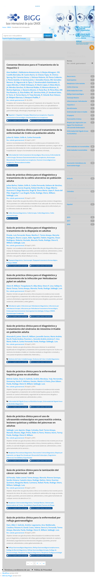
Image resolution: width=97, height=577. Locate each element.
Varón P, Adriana (23, 381)
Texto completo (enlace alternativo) (41, 120)
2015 (68, 217)
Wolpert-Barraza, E (16, 97)
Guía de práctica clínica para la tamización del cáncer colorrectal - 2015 (33, 471)
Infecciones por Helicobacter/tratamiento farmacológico (39, 308)
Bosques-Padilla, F (32, 97)
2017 (68, 221)
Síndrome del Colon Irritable (77, 112)
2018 (68, 224)
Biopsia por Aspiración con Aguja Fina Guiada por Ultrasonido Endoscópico (76, 125)
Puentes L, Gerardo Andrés (35, 339)
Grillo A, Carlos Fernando (30, 137)
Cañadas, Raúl (37, 430)
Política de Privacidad (43, 570)
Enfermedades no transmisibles (78, 146)
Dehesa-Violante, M (40, 77)
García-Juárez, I (28, 80)
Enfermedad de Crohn (74, 91)
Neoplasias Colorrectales (76, 83)
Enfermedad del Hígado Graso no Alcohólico (77, 132)
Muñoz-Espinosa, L (14, 90)
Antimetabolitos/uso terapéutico (37, 117)
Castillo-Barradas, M (15, 75)
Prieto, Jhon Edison (53, 381)
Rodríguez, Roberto (14, 240)
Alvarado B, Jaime (14, 336)
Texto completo (12, 165)
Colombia (70, 191)
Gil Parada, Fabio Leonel (16, 477)
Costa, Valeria (34, 527)
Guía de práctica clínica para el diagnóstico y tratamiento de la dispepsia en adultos (32, 229)
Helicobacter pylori (14, 306)
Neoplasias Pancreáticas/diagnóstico (20, 453)
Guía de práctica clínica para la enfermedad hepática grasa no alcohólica (31, 373)
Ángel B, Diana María (38, 190)
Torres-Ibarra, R (22, 95)
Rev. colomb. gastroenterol (15, 100)
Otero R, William (13, 286)
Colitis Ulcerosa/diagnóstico (17, 213)
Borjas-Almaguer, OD (51, 72)
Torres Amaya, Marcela (49, 235)
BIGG (9, 27)
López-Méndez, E (13, 85)
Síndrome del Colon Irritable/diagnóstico (46, 359)
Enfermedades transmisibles (77, 150)
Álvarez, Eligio (19, 432)
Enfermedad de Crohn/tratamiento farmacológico (24, 155)
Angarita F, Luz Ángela (20, 193)
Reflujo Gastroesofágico (75, 94)
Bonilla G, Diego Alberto (47, 188)
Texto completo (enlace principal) (17, 120)
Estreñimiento (72, 108)
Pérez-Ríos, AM (56, 90)
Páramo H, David (21, 527)
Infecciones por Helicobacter (77, 101)
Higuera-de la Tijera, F (25, 82)
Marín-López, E (43, 85)
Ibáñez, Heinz (45, 480)
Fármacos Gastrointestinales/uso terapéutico (31, 157)
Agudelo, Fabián (39, 237)
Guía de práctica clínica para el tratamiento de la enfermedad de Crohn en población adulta (34, 131)
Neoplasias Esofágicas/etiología (51, 553)
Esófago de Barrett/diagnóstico (17, 550)
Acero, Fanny (56, 432)
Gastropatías (71, 80)
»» (43, 563)
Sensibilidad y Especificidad (23, 458)
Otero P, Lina (48, 286)
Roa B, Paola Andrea (15, 339)
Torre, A (11, 95)
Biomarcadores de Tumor (15, 505)
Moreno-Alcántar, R (50, 87)
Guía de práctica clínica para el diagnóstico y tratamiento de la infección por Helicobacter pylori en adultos (32, 278)
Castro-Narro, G (30, 75)
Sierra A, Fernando (48, 527)
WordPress (5, 573)
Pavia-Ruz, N (44, 90)
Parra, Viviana (45, 432)
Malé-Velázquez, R (28, 85)
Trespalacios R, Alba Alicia (31, 286)
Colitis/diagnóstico (43, 213)
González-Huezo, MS (44, 80)
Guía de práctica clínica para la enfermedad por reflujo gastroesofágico (34, 519)
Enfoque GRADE (12, 263)
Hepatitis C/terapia (22, 115)
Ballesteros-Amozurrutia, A (30, 72)
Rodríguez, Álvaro (14, 237)
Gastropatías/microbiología (35, 311)
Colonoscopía (49, 503)
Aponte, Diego (24, 430)
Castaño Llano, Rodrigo (29, 480)
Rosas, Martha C (32, 235)
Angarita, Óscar (53, 237)
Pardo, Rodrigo (36, 193)
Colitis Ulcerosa (72, 87)
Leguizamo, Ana (38, 525)
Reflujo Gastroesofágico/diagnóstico (20, 547)
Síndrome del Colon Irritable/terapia (20, 359)
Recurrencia (46, 155)
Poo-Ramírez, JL (13, 92)
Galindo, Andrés (32, 379)
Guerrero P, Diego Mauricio (18, 190)
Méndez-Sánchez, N (17, 87)
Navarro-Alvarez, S (30, 90)
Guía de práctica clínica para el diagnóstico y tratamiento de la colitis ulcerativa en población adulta (34, 178)
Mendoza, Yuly (46, 379)
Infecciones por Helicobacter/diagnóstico (34, 306)
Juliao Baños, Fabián (15, 185)
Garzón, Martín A (37, 381)
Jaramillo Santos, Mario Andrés (49, 336)
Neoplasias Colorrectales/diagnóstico (20, 503)
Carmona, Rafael (36, 482)
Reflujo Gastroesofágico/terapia (38, 550)
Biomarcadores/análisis (22, 162)
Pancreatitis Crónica (74, 119)
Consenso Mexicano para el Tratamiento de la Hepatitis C (33, 66)
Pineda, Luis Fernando (16, 235)
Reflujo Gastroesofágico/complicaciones (46, 547)
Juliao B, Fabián (13, 137)
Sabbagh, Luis (12, 195)
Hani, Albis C (12, 525)
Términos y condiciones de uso (17, 570)
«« (28, 563)
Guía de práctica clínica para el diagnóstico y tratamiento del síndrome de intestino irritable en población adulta (34, 329)
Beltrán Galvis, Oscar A (16, 379)
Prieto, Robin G (32, 432)
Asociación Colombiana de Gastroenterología (76, 164)
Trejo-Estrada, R (35, 95)
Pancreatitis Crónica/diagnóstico (44, 453)
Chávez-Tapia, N (44, 75)
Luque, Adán (27, 237)
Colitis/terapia (32, 213)
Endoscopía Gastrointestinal (16, 311)
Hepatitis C (12, 115)
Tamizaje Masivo (38, 503)
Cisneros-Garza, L (23, 77)
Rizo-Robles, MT (26, 92)
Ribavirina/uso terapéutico (38, 115)
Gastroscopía (28, 260)
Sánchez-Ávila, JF (41, 92)
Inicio (4, 27)
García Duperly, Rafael (27, 188)
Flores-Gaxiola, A (15, 80)
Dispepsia (70, 115)
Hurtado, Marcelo (30, 240)
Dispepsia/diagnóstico (15, 260)
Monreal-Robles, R (33, 87)
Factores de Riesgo (48, 505)
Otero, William (49, 193)
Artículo (70, 178)
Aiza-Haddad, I (12, 72)
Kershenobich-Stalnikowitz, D (47, 82)
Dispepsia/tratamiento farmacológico (45, 260)
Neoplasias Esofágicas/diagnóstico (29, 553)
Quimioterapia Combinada (15, 313)
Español (70, 204)
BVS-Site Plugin (7, 576)
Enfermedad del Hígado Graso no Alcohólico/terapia (25, 401)
